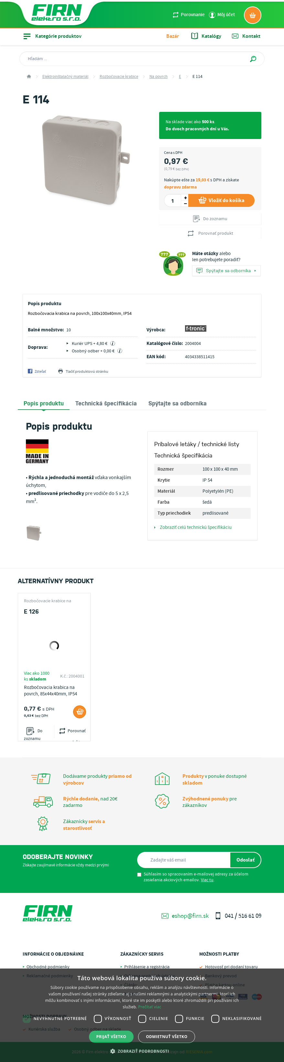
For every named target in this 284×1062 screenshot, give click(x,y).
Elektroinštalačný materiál (65, 77)
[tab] (44, 403)
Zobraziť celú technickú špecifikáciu (193, 527)
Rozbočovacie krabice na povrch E (47, 601)
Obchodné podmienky (48, 967)
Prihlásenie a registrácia (146, 967)
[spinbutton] (172, 200)
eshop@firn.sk (185, 916)
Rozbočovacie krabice (119, 77)
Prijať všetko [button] (111, 1036)
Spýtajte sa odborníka (226, 271)
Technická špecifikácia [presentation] (106, 403)
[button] (142, 1051)
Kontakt (246, 36)
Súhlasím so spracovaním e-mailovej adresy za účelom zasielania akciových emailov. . (192, 877)
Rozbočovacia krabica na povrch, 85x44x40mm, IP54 (50, 690)
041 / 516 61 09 (237, 916)
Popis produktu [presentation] (44, 403)
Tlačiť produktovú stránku (83, 371)
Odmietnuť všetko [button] (166, 1036)
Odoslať (245, 860)
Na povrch (158, 77)
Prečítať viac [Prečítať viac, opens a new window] (149, 1007)
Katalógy (206, 36)
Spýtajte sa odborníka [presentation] (177, 403)
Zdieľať (37, 371)
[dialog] (142, 1015)
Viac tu (207, 880)
